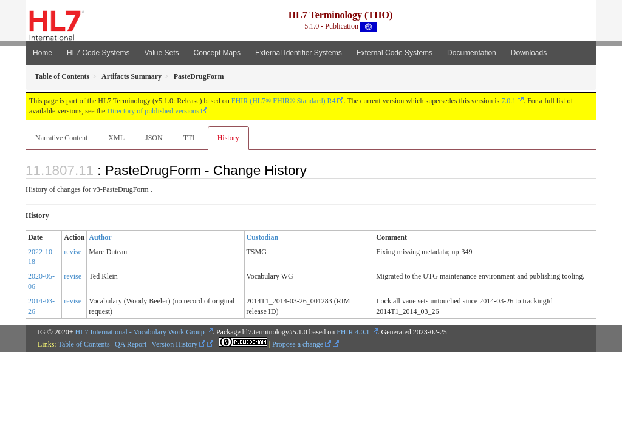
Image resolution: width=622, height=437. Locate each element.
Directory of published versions (153, 111)
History (228, 138)
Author (100, 237)
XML (116, 138)
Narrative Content (61, 138)
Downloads (529, 53)
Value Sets (161, 53)
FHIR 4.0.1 (353, 332)
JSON (154, 138)
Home (42, 53)
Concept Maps (217, 53)
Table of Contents (83, 344)
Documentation (471, 53)
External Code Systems (394, 53)
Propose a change (301, 344)
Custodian (263, 237)
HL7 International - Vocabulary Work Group (140, 332)
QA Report (130, 344)
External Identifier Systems (298, 53)
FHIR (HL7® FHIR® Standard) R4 (283, 101)
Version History (179, 344)
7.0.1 (508, 101)
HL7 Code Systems (98, 53)
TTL (190, 138)
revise (72, 252)
